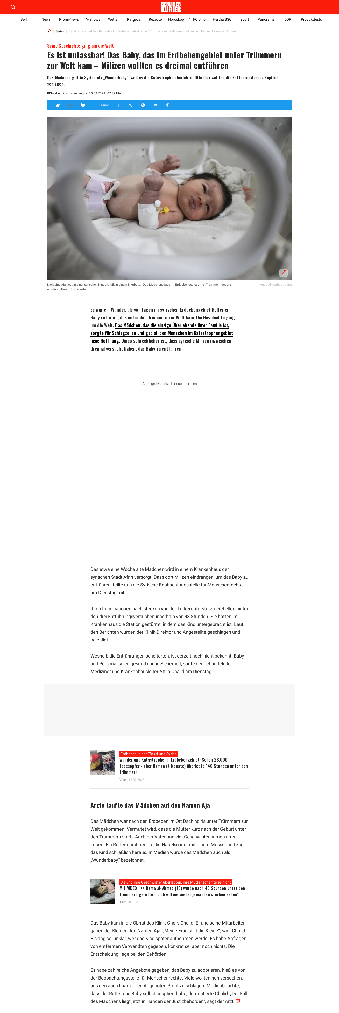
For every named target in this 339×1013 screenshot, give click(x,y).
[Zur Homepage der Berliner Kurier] (171, 7)
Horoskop (177, 19)
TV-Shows (92, 19)
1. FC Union (199, 19)
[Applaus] (57, 105)
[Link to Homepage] (49, 31)
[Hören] (70, 105)
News (46, 19)
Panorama (266, 19)
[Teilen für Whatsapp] (143, 105)
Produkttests (311, 19)
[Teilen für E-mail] (156, 105)
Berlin (25, 19)
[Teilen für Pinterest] (168, 105)
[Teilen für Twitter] (131, 105)
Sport (245, 19)
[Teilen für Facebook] (118, 105)
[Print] (82, 105)
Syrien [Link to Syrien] (60, 31)
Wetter (113, 19)
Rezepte (155, 19)
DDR (288, 19)
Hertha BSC (223, 19)
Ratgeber (134, 19)
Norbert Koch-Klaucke (66, 93)
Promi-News (69, 19)
